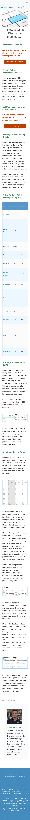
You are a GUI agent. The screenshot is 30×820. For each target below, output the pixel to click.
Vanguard (6, 320)
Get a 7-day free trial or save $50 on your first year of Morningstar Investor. (14, 53)
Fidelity (5, 255)
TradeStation (7, 311)
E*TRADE (6, 246)
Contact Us (21, 776)
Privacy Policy (19, 774)
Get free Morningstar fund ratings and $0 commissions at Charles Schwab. (14, 117)
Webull (5, 335)
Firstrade (6, 263)
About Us (10, 774)
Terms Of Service (10, 776)
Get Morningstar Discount (15, 61)
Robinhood (6, 298)
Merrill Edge (7, 284)
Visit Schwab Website (15, 126)
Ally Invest (6, 214)
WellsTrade (6, 351)
